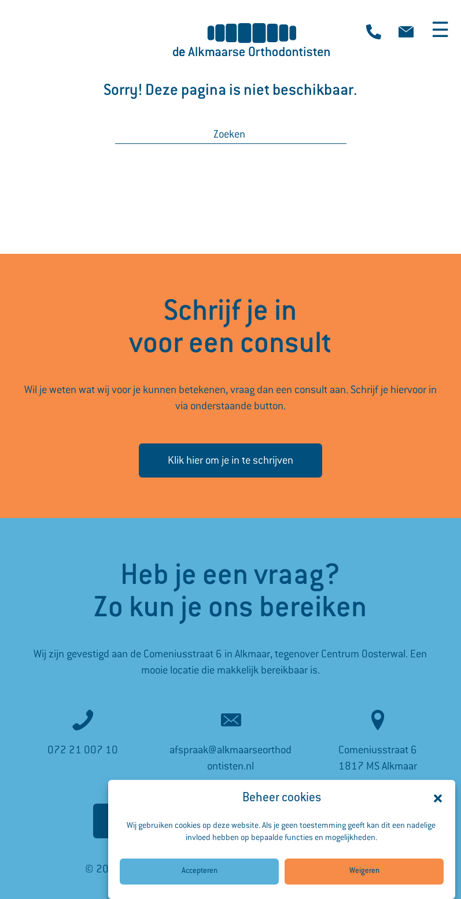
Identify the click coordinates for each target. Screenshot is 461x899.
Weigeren (364, 882)
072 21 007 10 (82, 750)
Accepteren (199, 882)
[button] (438, 809)
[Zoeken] (230, 134)
